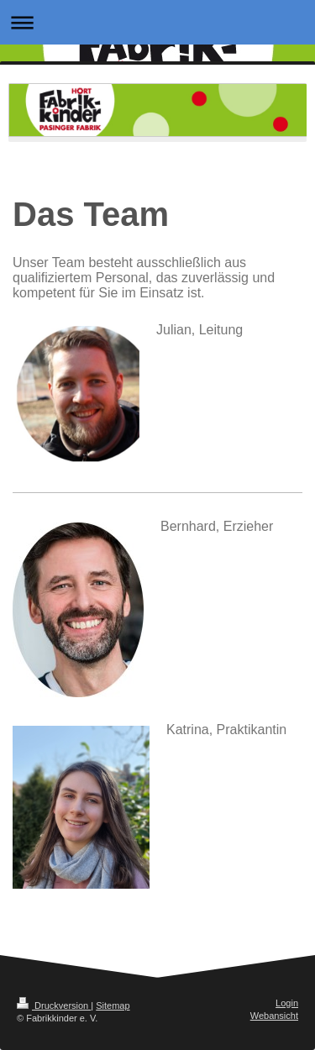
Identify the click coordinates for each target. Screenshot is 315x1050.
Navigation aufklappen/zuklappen (157, 22)
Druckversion (54, 1005)
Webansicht (274, 1016)
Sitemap (112, 1005)
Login (287, 1003)
